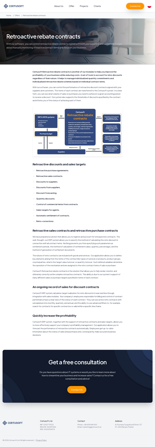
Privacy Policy (41, 440)
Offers (17, 15)
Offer (71, 6)
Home (8, 15)
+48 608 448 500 (90, 424)
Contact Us (135, 6)
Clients (97, 6)
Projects (84, 6)
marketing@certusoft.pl (91, 427)
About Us (58, 6)
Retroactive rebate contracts (34, 15)
